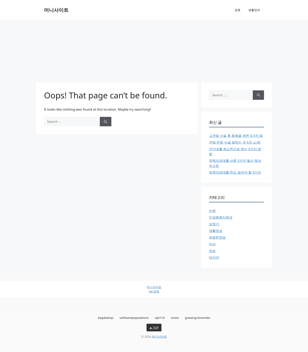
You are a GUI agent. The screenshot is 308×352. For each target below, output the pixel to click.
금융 (237, 10)
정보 (212, 250)
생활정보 (254, 10)
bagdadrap (105, 318)
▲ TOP (154, 327)
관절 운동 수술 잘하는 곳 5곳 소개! (234, 142)
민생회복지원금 (220, 217)
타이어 (214, 257)
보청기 (214, 224)
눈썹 (212, 210)
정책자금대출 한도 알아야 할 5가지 (235, 172)
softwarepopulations (134, 318)
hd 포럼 (154, 291)
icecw (175, 318)
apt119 (160, 318)
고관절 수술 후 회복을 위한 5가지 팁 (236, 135)
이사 (212, 244)
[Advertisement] (154, 49)
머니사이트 (56, 9)
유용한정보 (217, 237)
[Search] (105, 121)
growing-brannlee (197, 318)
